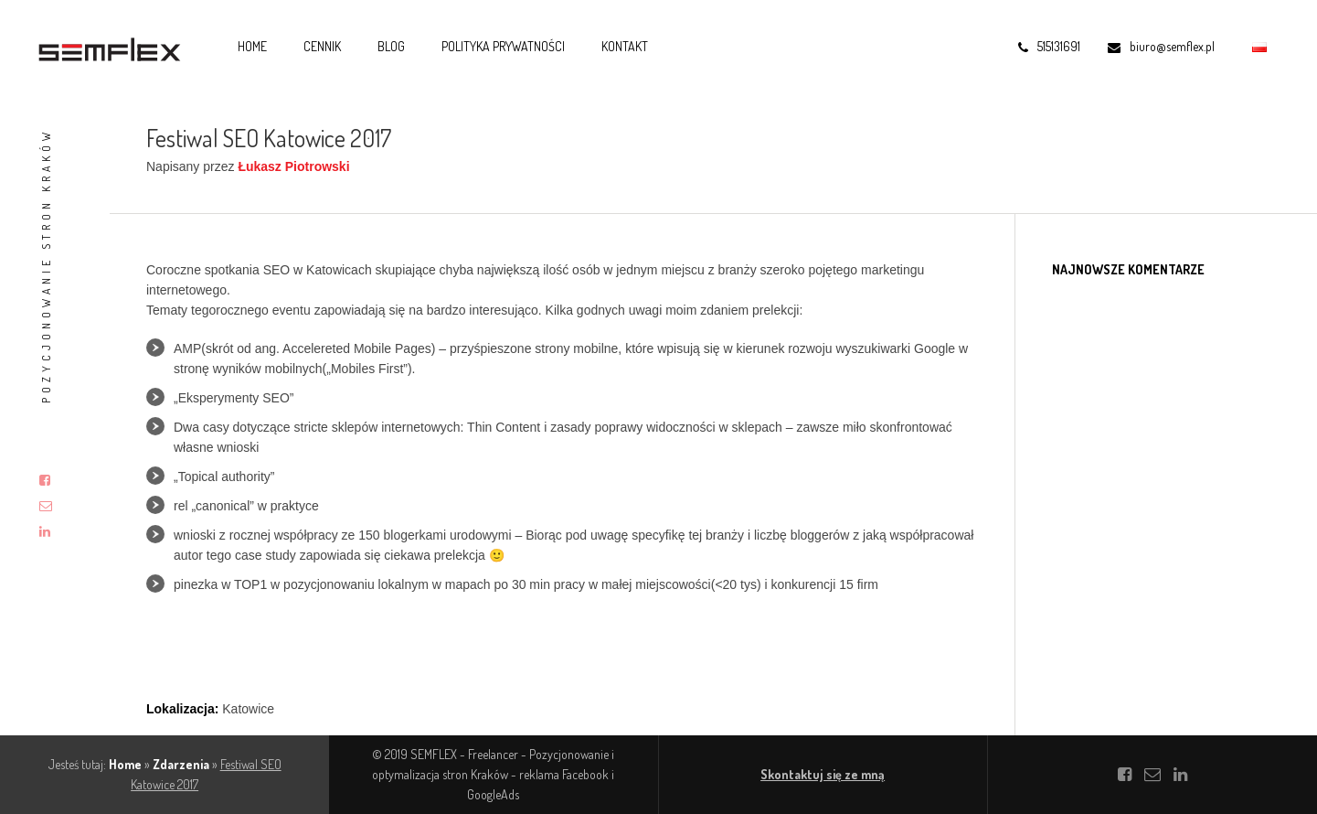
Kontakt (624, 46)
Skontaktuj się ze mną (822, 774)
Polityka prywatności (503, 46)
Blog (391, 46)
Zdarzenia (181, 764)
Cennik (322, 46)
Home (252, 46)
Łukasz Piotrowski (293, 166)
